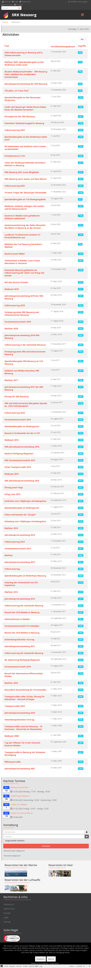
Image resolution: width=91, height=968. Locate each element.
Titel (6, 46)
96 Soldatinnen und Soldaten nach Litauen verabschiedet (25, 147)
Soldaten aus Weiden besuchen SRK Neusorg (22, 372)
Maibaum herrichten (19, 787)
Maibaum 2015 (12, 474)
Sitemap (6, 1)
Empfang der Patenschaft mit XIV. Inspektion (21, 584)
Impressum (24, 1)
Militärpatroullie (13, 761)
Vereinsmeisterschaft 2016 (18, 419)
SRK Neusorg (24, 14)
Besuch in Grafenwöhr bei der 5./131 (22, 433)
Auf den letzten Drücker (16, 282)
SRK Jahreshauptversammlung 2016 (22, 446)
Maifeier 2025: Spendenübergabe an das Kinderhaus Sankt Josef (24, 63)
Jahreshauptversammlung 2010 (20, 713)
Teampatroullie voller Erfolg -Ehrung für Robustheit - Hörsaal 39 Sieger (25, 698)
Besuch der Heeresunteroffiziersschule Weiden (24, 674)
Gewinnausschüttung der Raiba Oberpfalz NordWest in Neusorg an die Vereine (25, 226)
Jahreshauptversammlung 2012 (20, 598)
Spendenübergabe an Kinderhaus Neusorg (25, 575)
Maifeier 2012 (11, 592)
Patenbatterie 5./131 (15, 156)
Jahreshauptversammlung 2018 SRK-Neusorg (22, 336)
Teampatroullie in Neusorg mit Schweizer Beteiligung (25, 753)
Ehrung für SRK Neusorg (16, 396)
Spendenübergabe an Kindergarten (22, 426)
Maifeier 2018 (11, 328)
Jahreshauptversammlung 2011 (20, 646)
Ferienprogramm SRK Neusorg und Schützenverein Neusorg (22, 313)
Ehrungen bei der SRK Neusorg (20, 116)
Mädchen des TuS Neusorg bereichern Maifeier (23, 245)
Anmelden (46, 846)
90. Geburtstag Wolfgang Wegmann (22, 660)
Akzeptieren (40, 959)
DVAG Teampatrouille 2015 (18, 467)
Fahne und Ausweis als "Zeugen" (20, 514)
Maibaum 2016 (12, 440)
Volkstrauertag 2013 (15, 541)
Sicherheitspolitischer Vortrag (19, 639)
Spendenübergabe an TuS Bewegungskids (25, 199)
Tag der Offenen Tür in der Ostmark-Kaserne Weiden (23, 744)
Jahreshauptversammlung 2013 (20, 562)
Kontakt (18, 5)
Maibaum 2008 (12, 736)
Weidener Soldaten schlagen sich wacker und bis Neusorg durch (24, 207)
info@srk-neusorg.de (79, 1)
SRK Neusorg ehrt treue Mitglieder (22, 172)
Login (15, 1)
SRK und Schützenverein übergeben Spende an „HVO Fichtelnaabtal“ (26, 404)
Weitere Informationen (40, 963)
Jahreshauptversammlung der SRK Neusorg (26, 84)
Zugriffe (82, 46)
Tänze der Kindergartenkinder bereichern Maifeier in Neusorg (25, 164)
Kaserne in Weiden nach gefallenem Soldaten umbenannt (22, 217)
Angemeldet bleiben (14, 840)
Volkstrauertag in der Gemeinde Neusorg (25, 345)
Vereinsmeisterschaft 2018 (18, 321)
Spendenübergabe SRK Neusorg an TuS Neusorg (24, 362)
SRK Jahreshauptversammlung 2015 (22, 480)
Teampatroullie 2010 (15, 706)
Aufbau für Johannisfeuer (21, 813)
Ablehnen (51, 959)
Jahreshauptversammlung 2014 (20, 535)
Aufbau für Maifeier (18, 804)
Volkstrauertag (12, 569)
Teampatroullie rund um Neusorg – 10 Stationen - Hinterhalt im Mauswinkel (23, 727)
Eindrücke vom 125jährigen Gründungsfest (25, 501)
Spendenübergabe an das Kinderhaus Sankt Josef (26, 138)
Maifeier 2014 (11, 528)
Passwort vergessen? (12, 855)
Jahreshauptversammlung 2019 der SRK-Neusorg (24, 297)
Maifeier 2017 (11, 380)
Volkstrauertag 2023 (15, 130)
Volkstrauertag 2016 (15, 412)
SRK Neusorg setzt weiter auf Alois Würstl (25, 179)
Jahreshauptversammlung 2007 (20, 768)
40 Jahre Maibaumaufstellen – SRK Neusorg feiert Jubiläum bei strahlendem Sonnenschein (26, 74)
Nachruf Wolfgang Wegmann (19, 453)
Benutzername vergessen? (14, 851)
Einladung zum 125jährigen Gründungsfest (25, 521)
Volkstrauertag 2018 (15, 305)
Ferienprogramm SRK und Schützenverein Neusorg (25, 353)
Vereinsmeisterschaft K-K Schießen (22, 626)
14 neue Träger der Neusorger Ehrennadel (25, 192)
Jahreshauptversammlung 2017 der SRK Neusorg (24, 388)
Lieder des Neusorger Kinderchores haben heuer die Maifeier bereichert (25, 108)
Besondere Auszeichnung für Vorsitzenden (25, 689)
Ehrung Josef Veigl (14, 487)
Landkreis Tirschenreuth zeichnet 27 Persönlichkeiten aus (22, 236)
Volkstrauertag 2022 (15, 185)
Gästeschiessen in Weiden (17, 619)
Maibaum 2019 (12, 289)
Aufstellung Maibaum (19, 796)
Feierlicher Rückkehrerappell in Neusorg (24, 123)
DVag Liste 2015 (12, 494)
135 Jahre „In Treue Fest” (17, 90)
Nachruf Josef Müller (15, 253)
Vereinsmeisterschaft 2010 (18, 666)
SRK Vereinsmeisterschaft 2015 (20, 460)
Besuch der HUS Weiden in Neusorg (22, 612)
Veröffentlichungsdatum (63, 46)
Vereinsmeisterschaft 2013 (18, 548)
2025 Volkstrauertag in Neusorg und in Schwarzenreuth (24, 54)
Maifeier (9, 555)
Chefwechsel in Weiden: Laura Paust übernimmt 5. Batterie (22, 262)
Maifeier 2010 (11, 683)
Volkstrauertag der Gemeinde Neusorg (24, 605)
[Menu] (82, 15)
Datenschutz (7, 5)
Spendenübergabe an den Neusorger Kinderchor (23, 98)
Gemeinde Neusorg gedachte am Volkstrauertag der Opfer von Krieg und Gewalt (24, 273)
